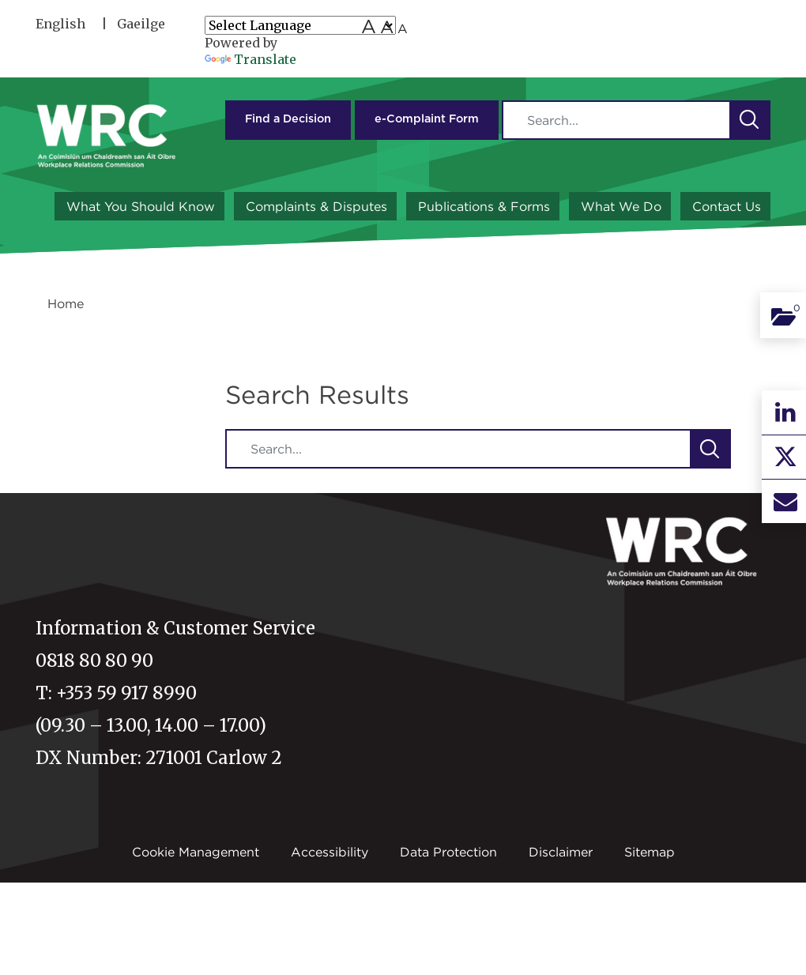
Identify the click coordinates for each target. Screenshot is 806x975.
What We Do (621, 206)
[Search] (616, 120)
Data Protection (448, 852)
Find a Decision (288, 119)
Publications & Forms (484, 206)
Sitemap (649, 852)
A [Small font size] (402, 28)
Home (65, 303)
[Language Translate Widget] (300, 25)
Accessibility (329, 852)
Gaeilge (141, 24)
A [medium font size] (387, 26)
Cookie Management (195, 852)
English (60, 24)
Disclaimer (561, 852)
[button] (749, 120)
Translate (250, 59)
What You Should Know (140, 206)
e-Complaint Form (427, 119)
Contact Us (726, 206)
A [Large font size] (368, 26)
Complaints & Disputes (316, 206)
